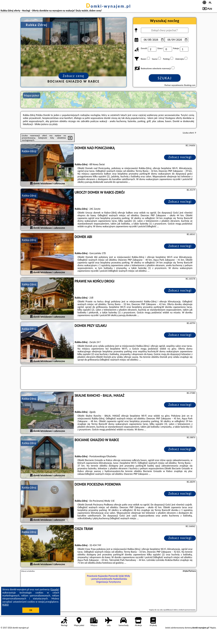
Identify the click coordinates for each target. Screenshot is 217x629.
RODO (5, 604)
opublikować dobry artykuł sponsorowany (179, 609)
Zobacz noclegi (180, 157)
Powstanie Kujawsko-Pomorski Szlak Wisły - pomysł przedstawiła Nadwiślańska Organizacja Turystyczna (108, 579)
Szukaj (165, 78)
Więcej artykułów (28, 571)
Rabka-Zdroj (29, 151)
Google (54, 589)
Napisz (213, 627)
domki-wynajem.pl (108, 6)
